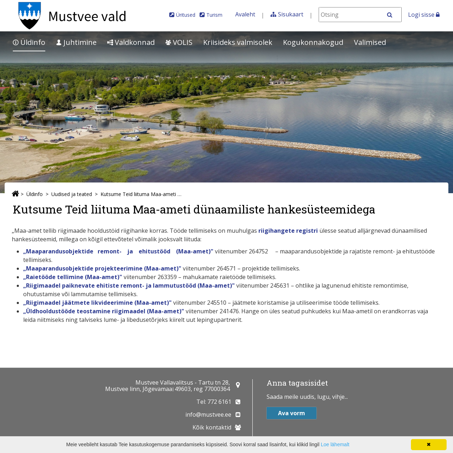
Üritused (185, 14)
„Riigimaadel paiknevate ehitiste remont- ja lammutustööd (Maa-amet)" (129, 285)
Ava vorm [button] (291, 413)
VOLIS (178, 42)
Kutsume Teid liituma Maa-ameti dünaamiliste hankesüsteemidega (142, 194)
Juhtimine (76, 42)
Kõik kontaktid (211, 427)
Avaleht (245, 14)
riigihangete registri (288, 231)
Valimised (370, 42)
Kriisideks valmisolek (237, 42)
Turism (214, 14)
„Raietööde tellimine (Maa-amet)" (73, 277)
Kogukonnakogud (313, 42)
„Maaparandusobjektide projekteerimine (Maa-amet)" (102, 268)
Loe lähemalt (335, 444)
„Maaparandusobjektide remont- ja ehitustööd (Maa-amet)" (118, 251)
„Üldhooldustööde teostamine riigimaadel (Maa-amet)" (103, 311)
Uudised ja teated (71, 194)
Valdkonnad (131, 42)
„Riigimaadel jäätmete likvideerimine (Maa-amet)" (98, 303)
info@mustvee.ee (208, 414)
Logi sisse (423, 15)
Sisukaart (290, 14)
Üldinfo (29, 42)
